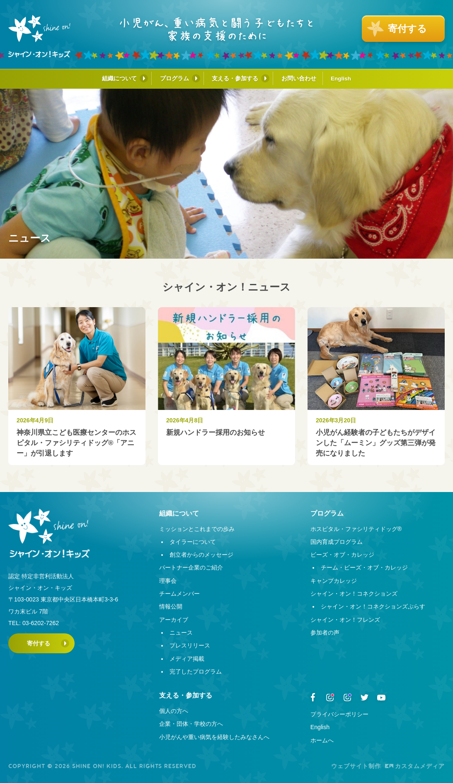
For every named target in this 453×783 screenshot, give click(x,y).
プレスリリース (190, 645)
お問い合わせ (298, 78)
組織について (119, 78)
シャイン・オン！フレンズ (345, 619)
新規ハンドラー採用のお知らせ (215, 432)
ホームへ (322, 740)
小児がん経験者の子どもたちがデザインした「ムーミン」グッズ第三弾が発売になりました (376, 443)
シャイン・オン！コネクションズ (353, 593)
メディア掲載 (187, 658)
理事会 (168, 580)
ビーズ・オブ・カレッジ (342, 554)
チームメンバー (179, 593)
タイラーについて (193, 541)
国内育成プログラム (336, 541)
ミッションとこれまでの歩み (197, 529)
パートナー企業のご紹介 (191, 567)
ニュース (181, 632)
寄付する (38, 643)
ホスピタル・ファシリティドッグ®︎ (356, 529)
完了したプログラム (196, 671)
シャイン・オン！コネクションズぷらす (373, 606)
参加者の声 (324, 632)
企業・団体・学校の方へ (191, 723)
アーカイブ (173, 619)
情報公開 (170, 606)
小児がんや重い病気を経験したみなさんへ (214, 737)
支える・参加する (235, 78)
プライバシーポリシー (339, 714)
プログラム (174, 78)
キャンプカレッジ (333, 580)
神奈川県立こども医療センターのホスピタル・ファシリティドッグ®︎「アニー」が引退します (76, 443)
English (341, 78)
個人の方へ (173, 711)
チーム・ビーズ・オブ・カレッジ (364, 567)
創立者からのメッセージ (201, 554)
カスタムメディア (415, 766)
